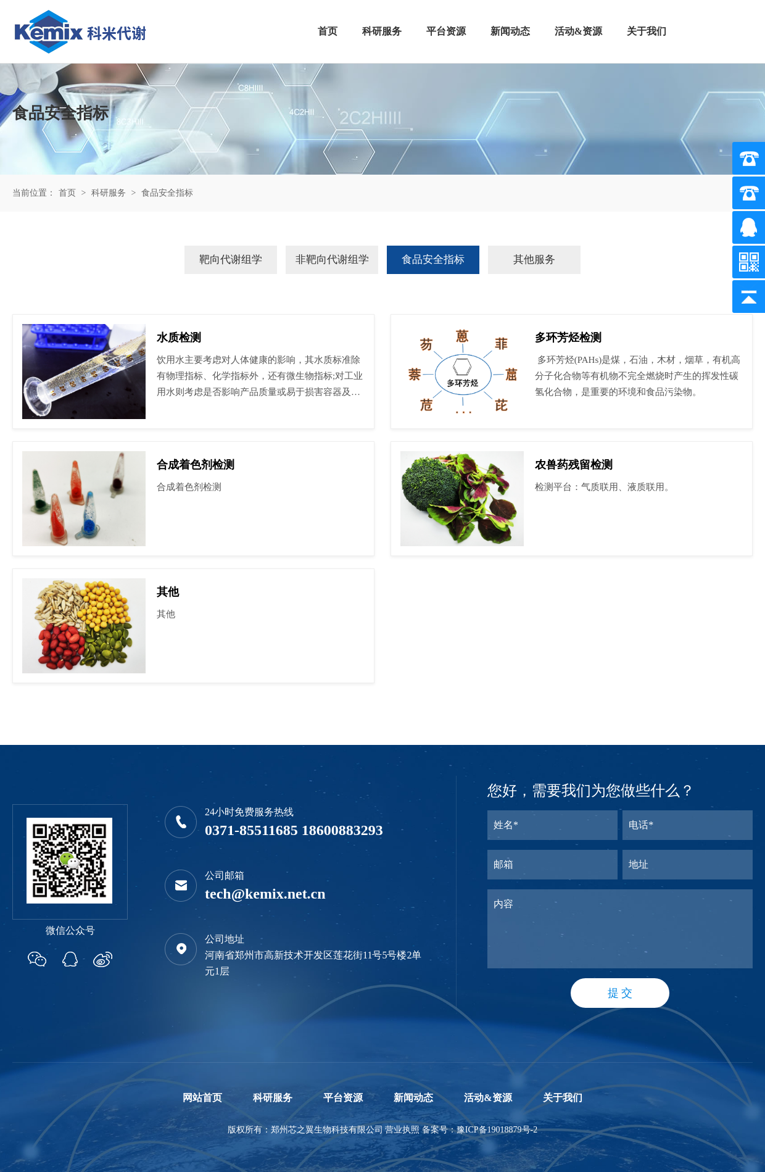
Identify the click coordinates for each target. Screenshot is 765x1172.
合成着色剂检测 (195, 465)
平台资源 (446, 31)
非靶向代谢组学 (332, 259)
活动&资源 (578, 31)
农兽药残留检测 (574, 465)
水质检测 (179, 337)
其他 (168, 592)
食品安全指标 (167, 192)
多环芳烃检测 (568, 337)
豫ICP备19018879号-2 (497, 1129)
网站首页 (202, 1097)
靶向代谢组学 (230, 259)
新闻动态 (510, 31)
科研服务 (382, 31)
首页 (327, 31)
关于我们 (646, 31)
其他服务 (534, 259)
